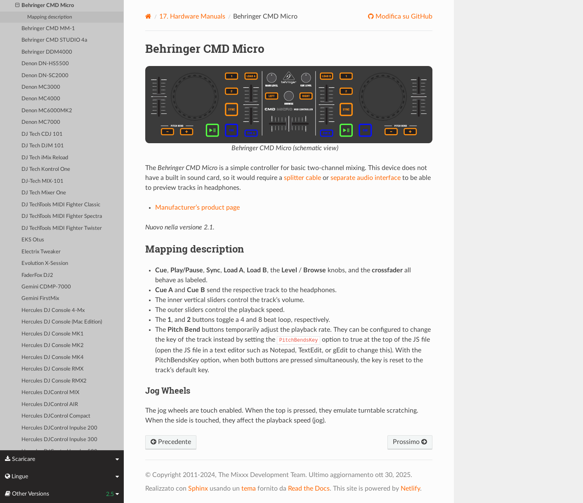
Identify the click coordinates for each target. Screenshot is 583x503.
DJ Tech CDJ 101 (42, 134)
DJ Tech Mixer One (43, 193)
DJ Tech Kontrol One (45, 169)
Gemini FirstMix (40, 298)
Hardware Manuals (192, 16)
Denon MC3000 (40, 87)
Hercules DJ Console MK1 (52, 334)
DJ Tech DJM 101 (42, 146)
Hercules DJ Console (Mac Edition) (61, 322)
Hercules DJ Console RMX (52, 369)
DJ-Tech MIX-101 (42, 181)
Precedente (171, 442)
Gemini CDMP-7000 (46, 287)
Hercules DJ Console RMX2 (54, 381)
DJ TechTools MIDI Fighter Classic (60, 205)
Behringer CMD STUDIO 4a (54, 40)
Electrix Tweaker (41, 252)
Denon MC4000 (40, 99)
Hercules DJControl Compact (55, 416)
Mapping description (49, 17)
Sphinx (198, 488)
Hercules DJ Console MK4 (52, 357)
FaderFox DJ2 (37, 275)
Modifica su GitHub (403, 16)
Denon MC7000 (40, 122)
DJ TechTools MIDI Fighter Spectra (61, 216)
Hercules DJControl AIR (49, 404)
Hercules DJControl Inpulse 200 (59, 428)
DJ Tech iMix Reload (44, 158)
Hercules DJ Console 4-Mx (53, 310)
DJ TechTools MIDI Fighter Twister (61, 228)
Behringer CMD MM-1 (48, 28)
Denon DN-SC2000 (44, 75)
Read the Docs (309, 488)
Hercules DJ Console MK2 (52, 345)
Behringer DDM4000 (46, 52)
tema (248, 488)
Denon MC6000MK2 (46, 110)
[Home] (148, 16)
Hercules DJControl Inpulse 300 (59, 439)
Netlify (410, 488)
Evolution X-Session (44, 263)
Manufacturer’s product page (197, 207)
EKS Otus (32, 240)
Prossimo (410, 442)
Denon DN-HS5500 (45, 63)
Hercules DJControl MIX (50, 392)
